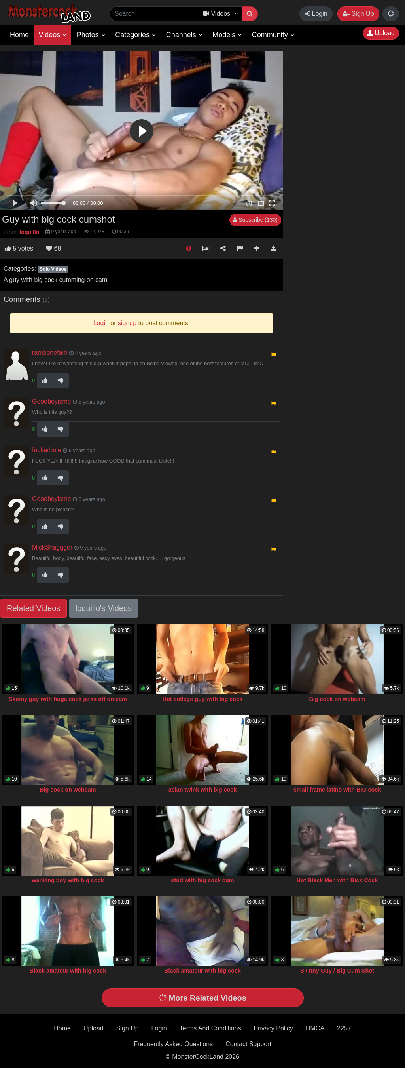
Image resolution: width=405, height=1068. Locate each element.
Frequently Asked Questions (173, 1044)
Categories (135, 35)
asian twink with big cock (202, 789)
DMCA (315, 1028)
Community (273, 35)
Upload (381, 33)
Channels (184, 35)
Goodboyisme (51, 401)
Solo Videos (53, 269)
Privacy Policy (273, 1028)
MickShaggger (52, 547)
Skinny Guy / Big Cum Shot (337, 970)
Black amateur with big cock (68, 970)
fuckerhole (46, 450)
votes (19, 248)
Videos (52, 35)
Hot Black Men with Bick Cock (337, 880)
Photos (91, 35)
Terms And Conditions (210, 1028)
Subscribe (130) (255, 220)
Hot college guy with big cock (202, 699)
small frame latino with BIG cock (337, 789)
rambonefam (50, 352)
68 (53, 248)
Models (227, 35)
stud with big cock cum (202, 880)
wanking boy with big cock (68, 880)
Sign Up (358, 13)
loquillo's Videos (104, 608)
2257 (344, 1028)
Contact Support (248, 1044)
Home (19, 35)
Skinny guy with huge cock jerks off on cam (68, 699)
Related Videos (33, 608)
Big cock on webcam (337, 699)
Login (316, 13)
